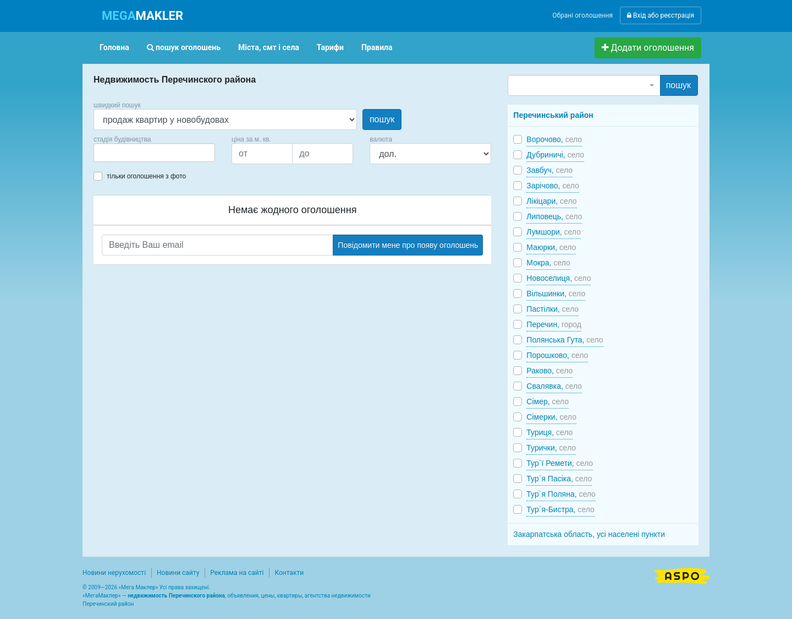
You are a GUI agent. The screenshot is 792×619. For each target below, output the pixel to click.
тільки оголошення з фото (146, 176)
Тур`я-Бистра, (560, 509)
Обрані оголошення (582, 15)
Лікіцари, (551, 201)
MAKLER (142, 16)
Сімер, (547, 401)
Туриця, (549, 432)
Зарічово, (552, 185)
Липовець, (554, 216)
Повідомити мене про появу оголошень (408, 245)
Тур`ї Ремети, (559, 463)
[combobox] (154, 152)
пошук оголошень (184, 47)
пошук (382, 119)
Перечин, (553, 324)
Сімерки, (551, 416)
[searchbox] (113, 152)
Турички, (551, 447)
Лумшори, (553, 231)
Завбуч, (549, 170)
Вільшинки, (555, 293)
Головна (114, 47)
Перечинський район (553, 115)
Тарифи (330, 47)
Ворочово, (554, 139)
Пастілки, (552, 309)
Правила (377, 47)
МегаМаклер (101, 596)
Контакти (289, 573)
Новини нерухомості (114, 573)
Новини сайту (178, 573)
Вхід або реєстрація (660, 15)
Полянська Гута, (564, 339)
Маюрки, (551, 247)
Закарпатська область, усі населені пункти (589, 534)
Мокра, (548, 262)
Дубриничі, (555, 154)
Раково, (549, 370)
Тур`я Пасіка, (559, 478)
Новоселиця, (558, 278)
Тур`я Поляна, (561, 494)
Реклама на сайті (236, 573)
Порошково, (557, 355)
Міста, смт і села (268, 47)
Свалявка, (554, 386)
